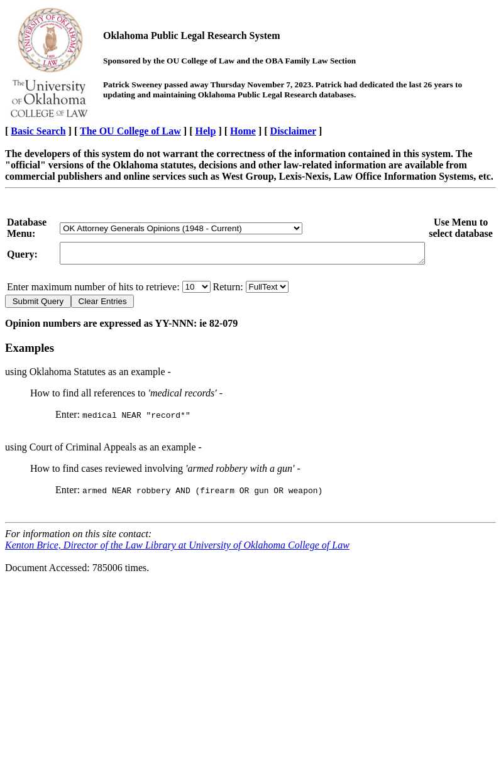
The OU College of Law (130, 131)
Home (243, 131)
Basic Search (38, 131)
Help (205, 131)
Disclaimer (293, 131)
